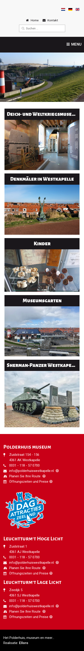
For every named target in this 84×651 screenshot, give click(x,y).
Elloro (23, 643)
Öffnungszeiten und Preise (28, 482)
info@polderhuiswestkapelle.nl (31, 471)
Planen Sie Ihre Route (25, 476)
